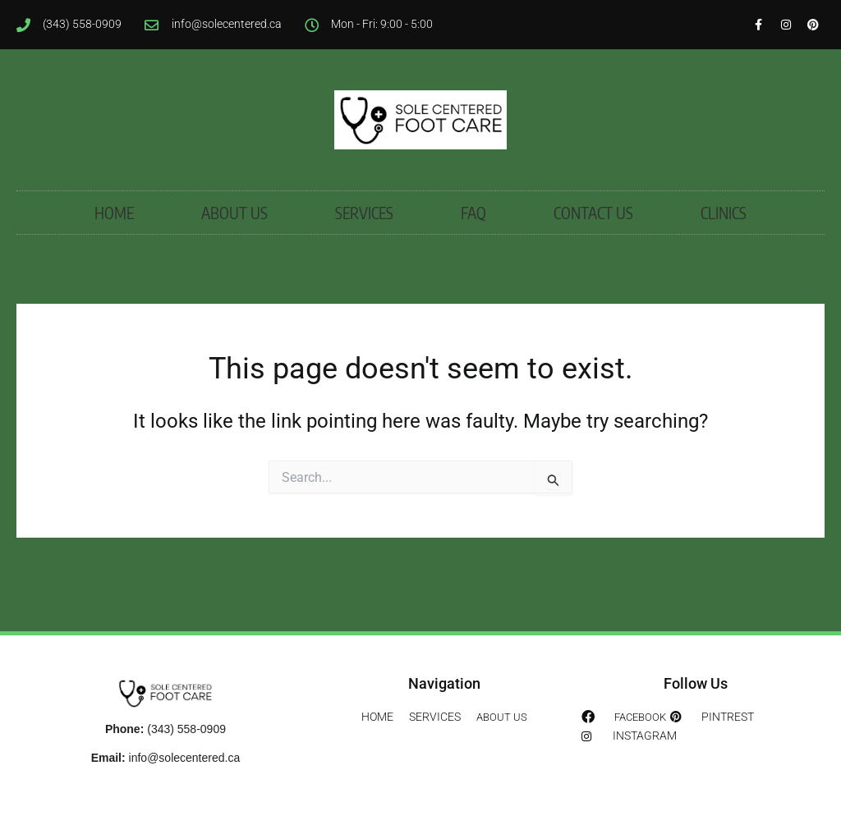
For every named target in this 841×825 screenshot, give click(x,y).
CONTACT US (593, 255)
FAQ (473, 255)
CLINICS (724, 255)
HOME (114, 255)
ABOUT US (234, 255)
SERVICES (364, 255)
